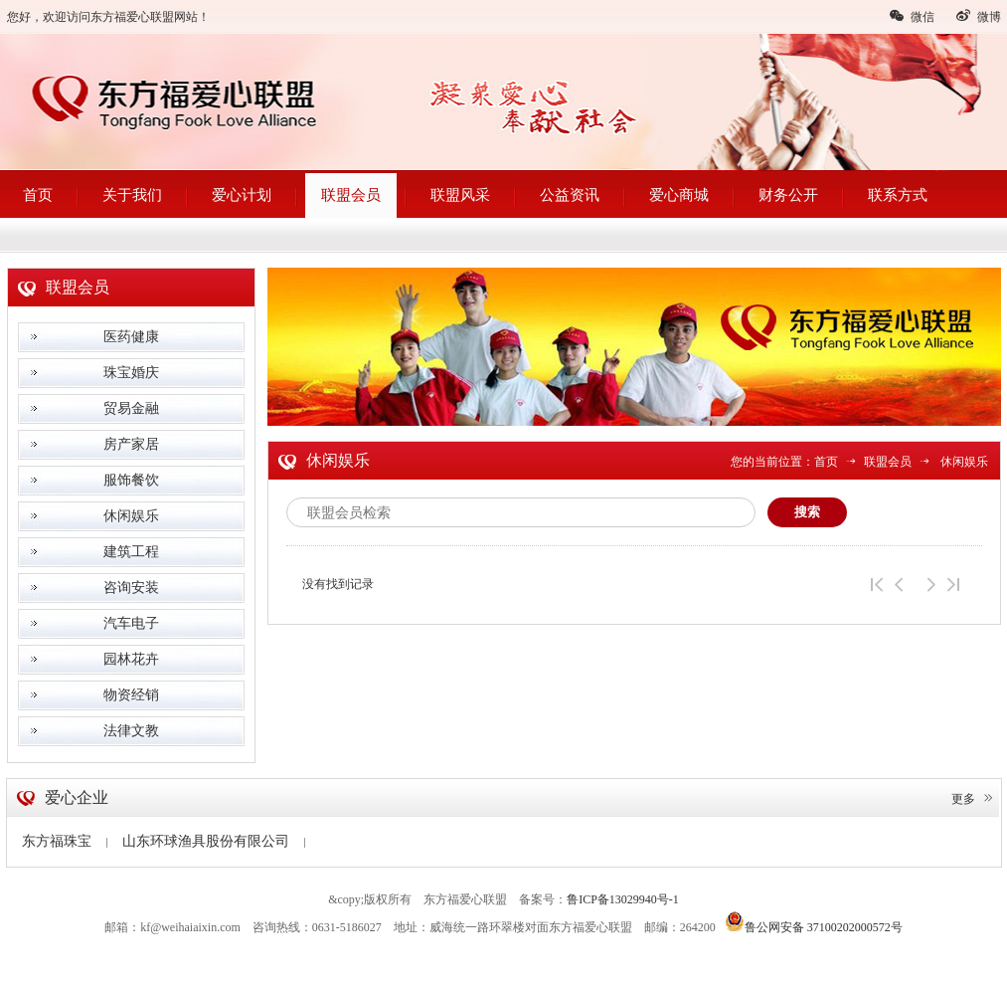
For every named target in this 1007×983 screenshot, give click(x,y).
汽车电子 (131, 623)
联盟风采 (460, 195)
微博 (978, 16)
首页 (38, 195)
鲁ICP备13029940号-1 (623, 899)
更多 (973, 799)
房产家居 (131, 444)
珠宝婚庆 (131, 372)
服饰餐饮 (131, 480)
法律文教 (131, 730)
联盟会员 (351, 195)
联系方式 (897, 195)
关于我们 (132, 195)
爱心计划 (241, 195)
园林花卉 (131, 659)
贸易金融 (131, 408)
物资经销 (131, 695)
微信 (911, 16)
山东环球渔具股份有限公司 (213, 841)
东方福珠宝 (64, 841)
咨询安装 (131, 587)
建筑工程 (131, 551)
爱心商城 (679, 195)
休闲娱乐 (131, 515)
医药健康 (131, 336)
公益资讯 (569, 195)
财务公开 (788, 195)
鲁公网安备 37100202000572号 (814, 921)
